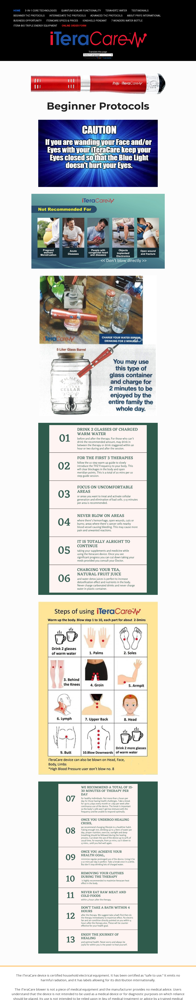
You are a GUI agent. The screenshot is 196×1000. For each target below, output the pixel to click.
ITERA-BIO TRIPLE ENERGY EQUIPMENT (35, 25)
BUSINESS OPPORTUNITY (27, 20)
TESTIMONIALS (140, 10)
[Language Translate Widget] (98, 54)
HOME (16, 10)
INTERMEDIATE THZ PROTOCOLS (67, 15)
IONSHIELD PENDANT (95, 20)
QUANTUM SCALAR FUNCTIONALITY (81, 10)
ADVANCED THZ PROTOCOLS (106, 15)
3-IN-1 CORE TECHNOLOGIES (41, 10)
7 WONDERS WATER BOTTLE (127, 20)
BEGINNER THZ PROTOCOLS (29, 15)
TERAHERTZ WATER (116, 10)
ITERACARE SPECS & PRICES (62, 20)
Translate (104, 58)
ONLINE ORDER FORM (74, 25)
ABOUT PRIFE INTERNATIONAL (144, 15)
